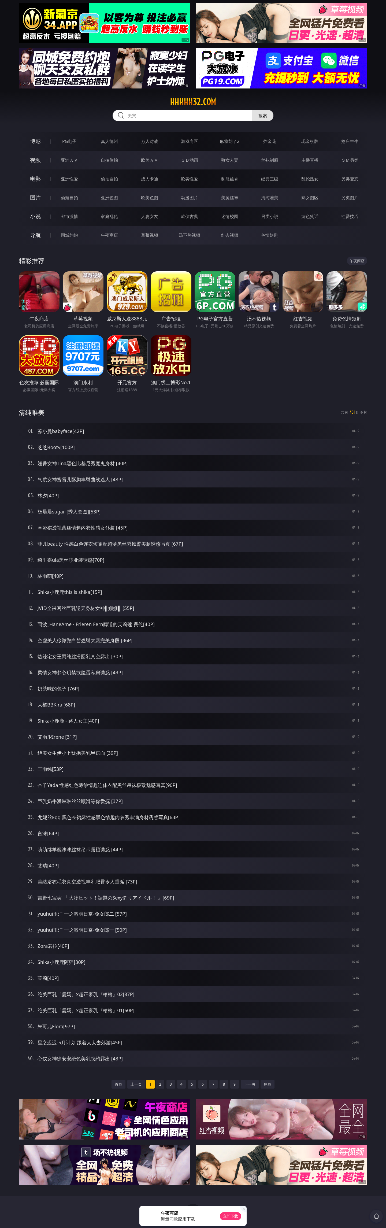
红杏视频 (229, 235)
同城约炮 (69, 235)
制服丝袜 (229, 179)
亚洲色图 (109, 198)
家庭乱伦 (109, 216)
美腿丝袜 (229, 198)
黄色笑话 (309, 216)
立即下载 (230, 1216)
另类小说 (269, 216)
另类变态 (349, 179)
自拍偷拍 (109, 160)
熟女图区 (309, 198)
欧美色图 (149, 198)
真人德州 (109, 141)
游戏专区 (189, 141)
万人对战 (149, 141)
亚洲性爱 (69, 179)
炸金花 (269, 141)
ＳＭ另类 (349, 160)
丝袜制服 (269, 160)
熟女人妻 (229, 160)
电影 (35, 178)
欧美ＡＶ (149, 160)
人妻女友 (149, 216)
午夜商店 (109, 235)
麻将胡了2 (229, 141)
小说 (35, 216)
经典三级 (269, 179)
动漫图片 (189, 198)
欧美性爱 (189, 179)
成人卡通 (149, 179)
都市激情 (69, 216)
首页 (118, 1084)
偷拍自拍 (109, 179)
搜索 (262, 116)
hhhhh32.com (193, 102)
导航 (35, 235)
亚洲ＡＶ (69, 160)
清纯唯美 (269, 198)
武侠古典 (189, 216)
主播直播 (309, 160)
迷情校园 (229, 216)
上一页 (136, 1084)
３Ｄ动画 (189, 160)
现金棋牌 (309, 141)
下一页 (249, 1084)
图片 (35, 197)
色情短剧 (269, 235)
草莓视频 (149, 235)
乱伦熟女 (309, 179)
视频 (35, 160)
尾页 (267, 1084)
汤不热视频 (189, 235)
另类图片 (349, 198)
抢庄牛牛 (349, 141)
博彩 (35, 141)
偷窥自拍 (69, 198)
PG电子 (69, 141)
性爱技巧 (349, 216)
